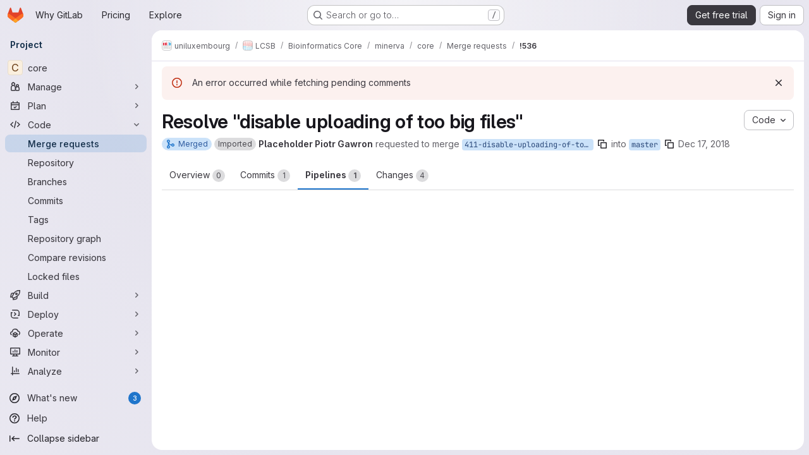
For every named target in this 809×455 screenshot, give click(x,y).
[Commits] (76, 200)
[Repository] (76, 162)
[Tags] (76, 219)
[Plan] (76, 105)
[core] (76, 67)
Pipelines (333, 175)
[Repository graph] (76, 238)
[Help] (76, 418)
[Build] (76, 295)
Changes (402, 175)
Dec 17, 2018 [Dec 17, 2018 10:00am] (704, 143)
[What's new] (76, 398)
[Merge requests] (76, 143)
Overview (197, 175)
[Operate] (76, 333)
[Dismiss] (778, 82)
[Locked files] (76, 276)
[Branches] (76, 181)
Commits (265, 175)
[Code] (76, 124)
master (644, 145)
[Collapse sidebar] (76, 438)
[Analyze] (76, 371)
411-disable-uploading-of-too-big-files (529, 145)
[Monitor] (76, 352)
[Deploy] (76, 314)
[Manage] (76, 86)
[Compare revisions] (76, 257)
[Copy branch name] (602, 144)
